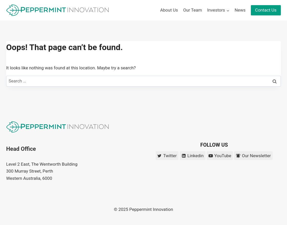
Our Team (192, 10)
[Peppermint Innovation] (57, 10)
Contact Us (265, 10)
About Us (169, 10)
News (240, 10)
